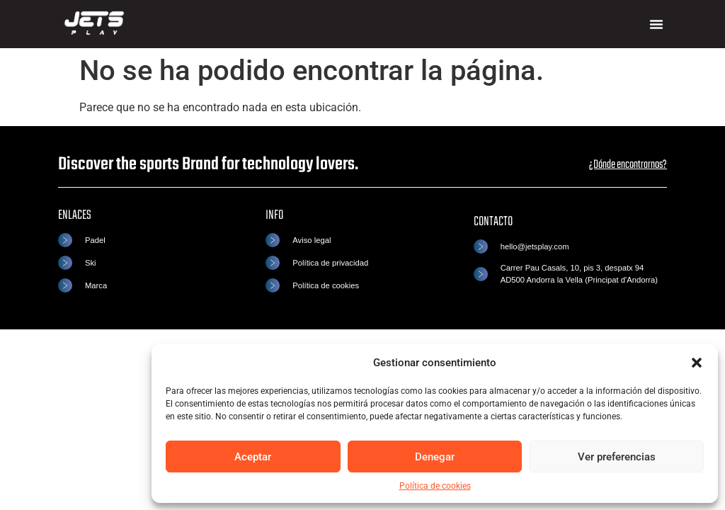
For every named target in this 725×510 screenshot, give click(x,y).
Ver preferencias (617, 456)
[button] (697, 363)
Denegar (435, 456)
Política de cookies (435, 486)
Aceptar (252, 456)
